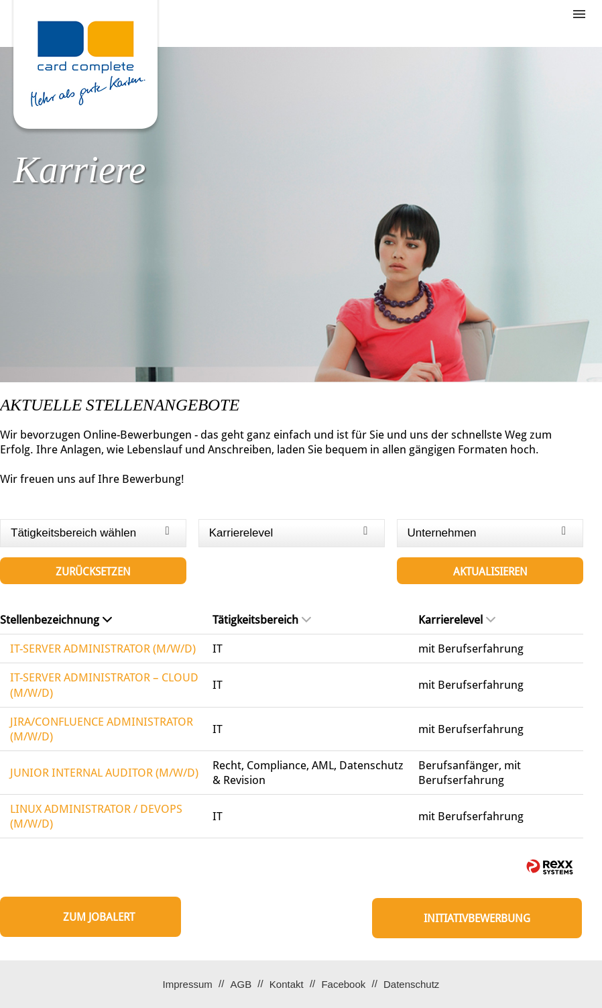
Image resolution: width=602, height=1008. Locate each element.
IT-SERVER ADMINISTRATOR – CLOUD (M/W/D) (104, 685)
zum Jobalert (99, 917)
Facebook (343, 984)
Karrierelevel (456, 619)
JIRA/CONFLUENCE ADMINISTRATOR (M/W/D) (101, 729)
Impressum (188, 984)
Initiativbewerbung (477, 918)
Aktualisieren (490, 571)
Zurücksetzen (93, 571)
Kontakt (286, 984)
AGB (240, 984)
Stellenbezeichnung (56, 619)
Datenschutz (411, 984)
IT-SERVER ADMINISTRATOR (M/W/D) (103, 648)
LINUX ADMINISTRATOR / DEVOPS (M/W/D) (96, 816)
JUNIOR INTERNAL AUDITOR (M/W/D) (104, 772)
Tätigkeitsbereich (262, 619)
